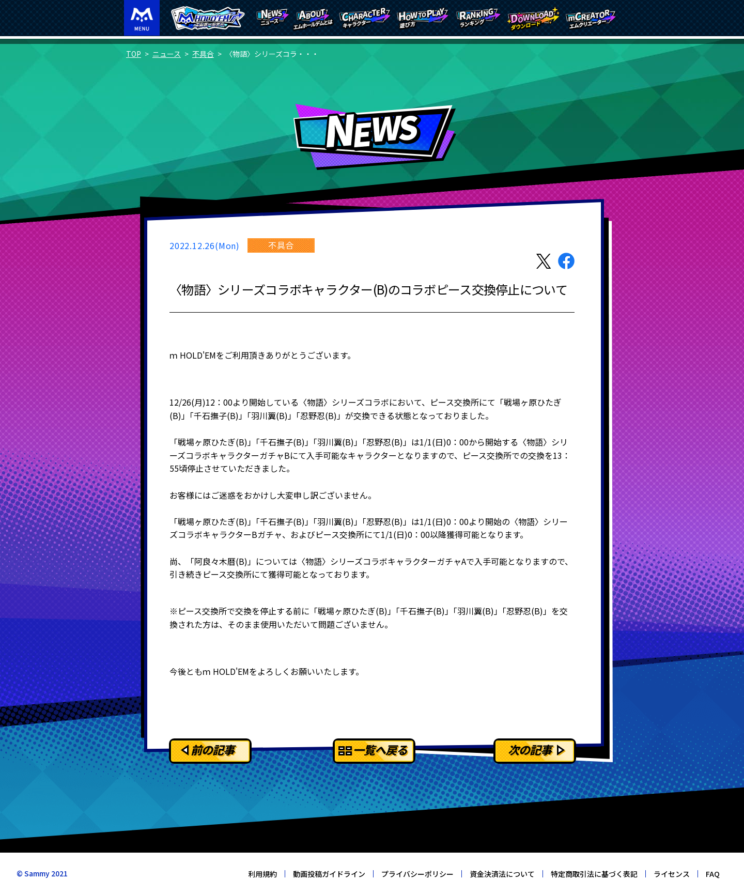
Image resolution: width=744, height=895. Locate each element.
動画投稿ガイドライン (329, 874)
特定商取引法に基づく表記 (594, 874)
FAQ (713, 874)
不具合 (203, 54)
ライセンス (672, 874)
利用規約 (262, 874)
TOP (133, 54)
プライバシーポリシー (417, 874)
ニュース (166, 54)
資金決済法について (502, 874)
